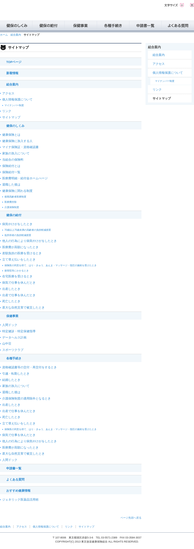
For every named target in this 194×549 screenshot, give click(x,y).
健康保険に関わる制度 (17, 190)
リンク (6, 111)
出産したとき (11, 289)
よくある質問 (15, 479)
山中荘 (6, 343)
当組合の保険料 (12, 159)
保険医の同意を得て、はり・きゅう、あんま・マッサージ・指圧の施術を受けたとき (50, 265)
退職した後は (11, 184)
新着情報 (12, 73)
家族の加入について (16, 153)
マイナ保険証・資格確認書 (20, 147)
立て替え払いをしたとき (19, 259)
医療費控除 (10, 202)
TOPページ (13, 62)
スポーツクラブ (12, 349)
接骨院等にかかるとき (16, 270)
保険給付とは (11, 166)
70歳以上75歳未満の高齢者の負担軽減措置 (27, 230)
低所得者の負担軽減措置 (17, 235)
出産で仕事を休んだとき (19, 295)
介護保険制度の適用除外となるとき (26, 398)
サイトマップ (11, 117)
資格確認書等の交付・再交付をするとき (29, 367)
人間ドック (9, 325)
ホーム (4, 34)
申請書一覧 (13, 468)
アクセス (8, 93)
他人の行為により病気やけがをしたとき (29, 240)
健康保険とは (11, 134)
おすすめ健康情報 (18, 490)
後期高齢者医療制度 (15, 196)
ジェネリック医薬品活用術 (20, 499)
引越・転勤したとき (16, 373)
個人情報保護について (17, 99)
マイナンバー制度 (14, 105)
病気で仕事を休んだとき (19, 282)
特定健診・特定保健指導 (19, 331)
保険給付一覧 (11, 172)
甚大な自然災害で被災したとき (23, 307)
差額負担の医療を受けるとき (22, 253)
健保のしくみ (15, 125)
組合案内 (16, 34)
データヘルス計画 (14, 337)
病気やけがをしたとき (17, 224)
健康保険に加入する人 (17, 141)
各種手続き (13, 358)
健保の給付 (13, 215)
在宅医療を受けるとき (17, 276)
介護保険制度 (11, 207)
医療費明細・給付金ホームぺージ (25, 178)
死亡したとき (11, 301)
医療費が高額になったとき (20, 247)
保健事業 (12, 316)
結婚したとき (11, 379)
